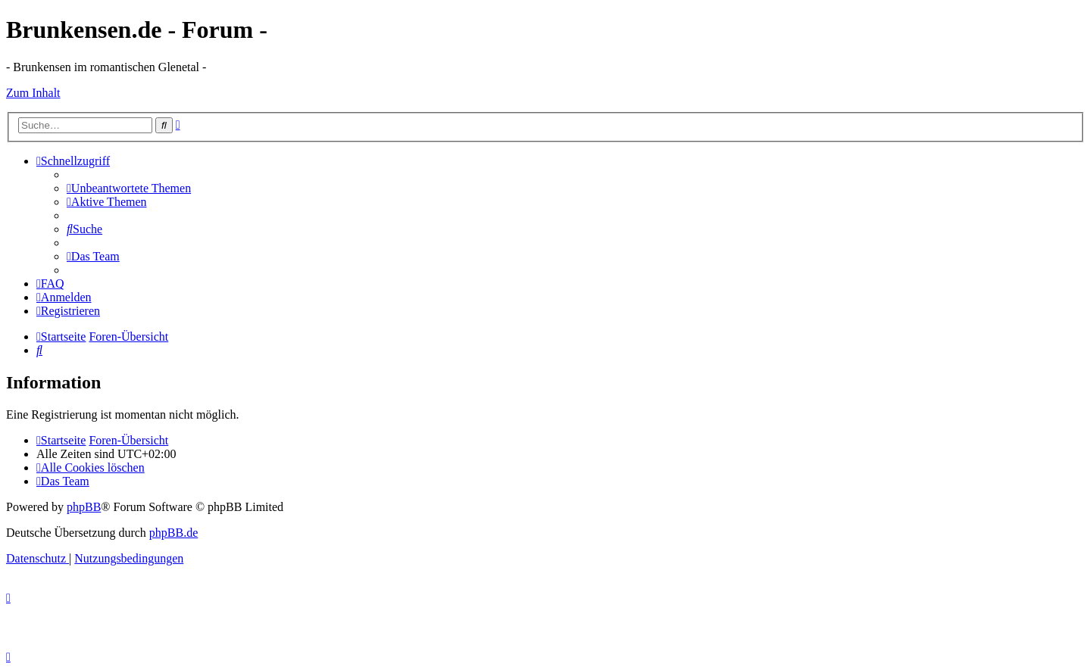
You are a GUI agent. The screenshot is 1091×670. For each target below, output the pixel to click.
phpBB (84, 506)
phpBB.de (173, 532)
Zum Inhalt (33, 92)
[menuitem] (129, 188)
